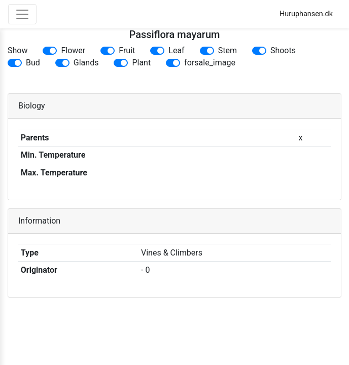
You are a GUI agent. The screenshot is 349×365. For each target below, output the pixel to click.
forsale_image (209, 62)
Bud (33, 62)
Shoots (283, 50)
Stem (227, 50)
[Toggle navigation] (22, 14)
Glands (86, 62)
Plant (141, 62)
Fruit (127, 50)
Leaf (176, 50)
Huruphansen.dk (306, 14)
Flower (73, 50)
